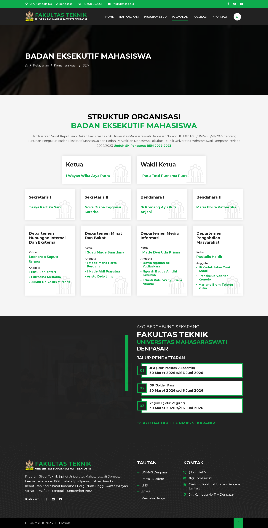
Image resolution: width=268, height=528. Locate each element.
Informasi (219, 16)
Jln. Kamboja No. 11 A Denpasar (51, 4)
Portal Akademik (153, 479)
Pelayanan (180, 16)
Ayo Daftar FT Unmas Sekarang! (176, 423)
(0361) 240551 (93, 4)
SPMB (146, 492)
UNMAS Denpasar (154, 472)
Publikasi (200, 16)
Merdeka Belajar (153, 498)
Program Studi (155, 16)
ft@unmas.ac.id (124, 4)
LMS (144, 485)
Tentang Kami (128, 16)
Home (109, 16)
